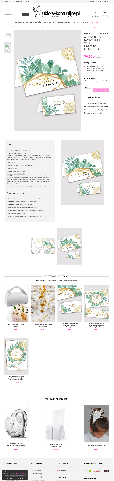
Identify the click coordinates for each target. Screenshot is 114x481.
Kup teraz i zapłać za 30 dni (96, 106)
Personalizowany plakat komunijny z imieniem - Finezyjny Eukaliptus (96, 325)
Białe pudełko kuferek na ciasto (16, 325)
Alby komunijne (36, 470)
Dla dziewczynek (21, 22)
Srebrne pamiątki (64, 22)
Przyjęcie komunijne (80, 22)
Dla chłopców (36, 22)
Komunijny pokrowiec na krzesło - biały (56, 445)
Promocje (94, 22)
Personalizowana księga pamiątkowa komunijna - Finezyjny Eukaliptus (16, 378)
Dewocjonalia (49, 22)
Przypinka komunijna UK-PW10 (96, 445)
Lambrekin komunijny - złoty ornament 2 (43, 325)
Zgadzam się (18, 478)
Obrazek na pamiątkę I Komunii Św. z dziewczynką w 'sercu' (16, 445)
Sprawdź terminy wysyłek (93, 113)
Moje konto (62, 470)
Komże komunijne (37, 473)
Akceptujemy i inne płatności (95, 103)
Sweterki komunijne (37, 477)
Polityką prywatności (21, 473)
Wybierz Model (89, 78)
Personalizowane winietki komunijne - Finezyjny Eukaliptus (70, 325)
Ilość (86, 87)
